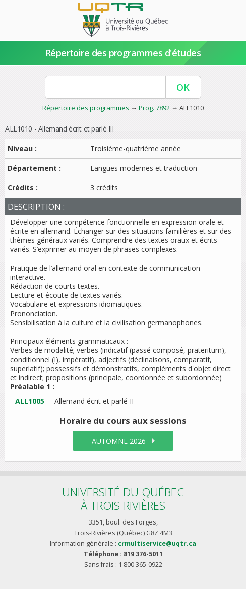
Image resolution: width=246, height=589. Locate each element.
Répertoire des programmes (85, 107)
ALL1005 (29, 401)
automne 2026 (119, 441)
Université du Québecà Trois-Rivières (123, 498)
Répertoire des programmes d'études (123, 53)
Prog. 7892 (154, 107)
